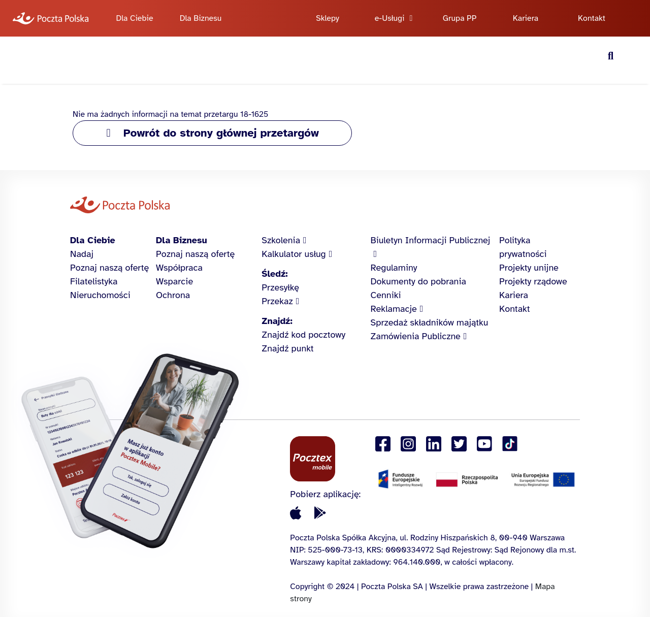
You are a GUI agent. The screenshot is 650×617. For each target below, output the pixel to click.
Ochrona (173, 295)
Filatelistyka (93, 281)
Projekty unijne (529, 267)
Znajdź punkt (287, 348)
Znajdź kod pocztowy (303, 334)
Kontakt (591, 18)
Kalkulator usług (294, 253)
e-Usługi (390, 18)
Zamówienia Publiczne (416, 336)
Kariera (526, 18)
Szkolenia (281, 240)
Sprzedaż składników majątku (430, 322)
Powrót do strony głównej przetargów (221, 133)
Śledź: (274, 273)
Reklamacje (394, 308)
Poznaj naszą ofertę (109, 267)
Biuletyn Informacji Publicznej (431, 240)
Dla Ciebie (134, 18)
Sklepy (327, 18)
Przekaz (277, 301)
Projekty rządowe (533, 281)
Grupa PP (460, 18)
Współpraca (179, 267)
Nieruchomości (100, 295)
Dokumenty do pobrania (418, 281)
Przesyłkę (280, 287)
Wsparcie (174, 281)
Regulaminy (394, 267)
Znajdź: (277, 321)
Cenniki (386, 295)
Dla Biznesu (201, 18)
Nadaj (81, 253)
